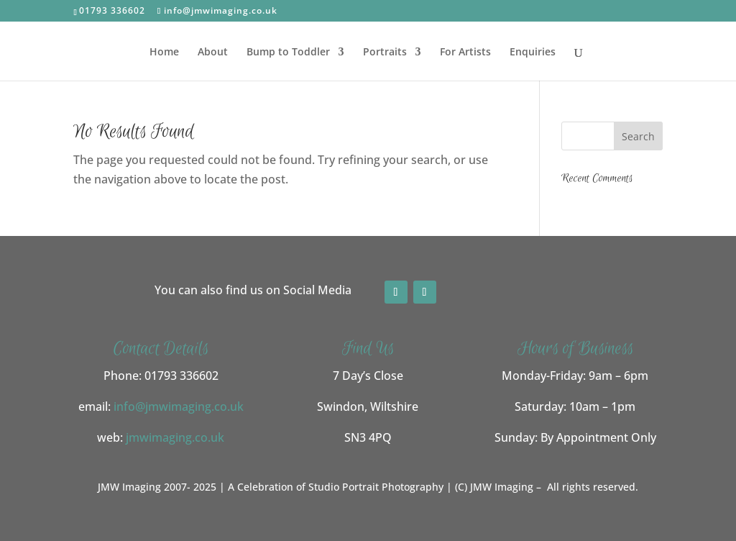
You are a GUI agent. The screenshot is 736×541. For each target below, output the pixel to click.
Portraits (385, 52)
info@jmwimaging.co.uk (179, 406)
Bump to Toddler (288, 52)
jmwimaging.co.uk (175, 437)
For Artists (465, 52)
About (213, 52)
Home (164, 52)
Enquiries (533, 52)
